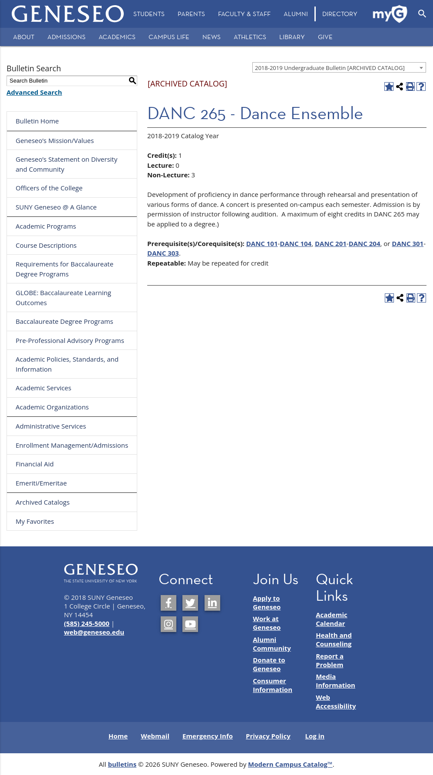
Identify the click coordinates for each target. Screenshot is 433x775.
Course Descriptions (46, 245)
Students (149, 14)
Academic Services (43, 387)
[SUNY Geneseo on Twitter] (190, 603)
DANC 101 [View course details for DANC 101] (262, 243)
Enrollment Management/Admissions (72, 445)
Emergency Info (207, 736)
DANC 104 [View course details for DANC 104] (295, 243)
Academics (117, 37)
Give (325, 37)
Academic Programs (46, 226)
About (23, 37)
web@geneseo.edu (94, 632)
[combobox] (339, 67)
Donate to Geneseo (269, 664)
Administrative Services (51, 426)
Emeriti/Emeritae (41, 483)
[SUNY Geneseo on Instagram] (168, 624)
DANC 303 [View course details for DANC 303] (163, 253)
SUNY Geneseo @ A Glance (56, 207)
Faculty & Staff (244, 14)
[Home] (68, 14)
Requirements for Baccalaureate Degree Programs (64, 268)
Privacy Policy (268, 736)
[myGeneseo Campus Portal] (390, 14)
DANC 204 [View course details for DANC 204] (364, 243)
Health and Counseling (334, 639)
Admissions (66, 37)
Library (292, 37)
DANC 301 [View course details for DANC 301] (407, 243)
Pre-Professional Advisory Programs (70, 340)
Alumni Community (272, 643)
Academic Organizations (52, 406)
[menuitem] (149, 14)
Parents (191, 14)
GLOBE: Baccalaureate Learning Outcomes (63, 297)
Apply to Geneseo (267, 602)
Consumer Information (272, 685)
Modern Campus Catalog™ (290, 764)
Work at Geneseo (267, 623)
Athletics (250, 37)
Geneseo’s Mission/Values (55, 140)
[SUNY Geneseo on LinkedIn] (212, 603)
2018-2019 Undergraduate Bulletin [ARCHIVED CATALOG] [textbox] (330, 68)
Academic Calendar (331, 619)
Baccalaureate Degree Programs (64, 321)
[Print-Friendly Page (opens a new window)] (410, 86)
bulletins (122, 764)
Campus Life (169, 37)
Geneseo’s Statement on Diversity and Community (66, 164)
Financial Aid (35, 463)
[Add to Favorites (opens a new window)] (388, 86)
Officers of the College (49, 187)
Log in (315, 736)
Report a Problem (330, 660)
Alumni (296, 14)
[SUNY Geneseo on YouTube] (190, 624)
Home (118, 736)
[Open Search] (422, 14)
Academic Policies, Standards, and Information (67, 364)
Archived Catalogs (42, 502)
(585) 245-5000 (86, 623)
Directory (339, 14)
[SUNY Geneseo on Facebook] (168, 603)
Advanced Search (34, 92)
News (211, 37)
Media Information (335, 680)
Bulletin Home (37, 120)
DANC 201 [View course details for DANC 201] (331, 243)
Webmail (155, 736)
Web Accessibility (336, 701)
